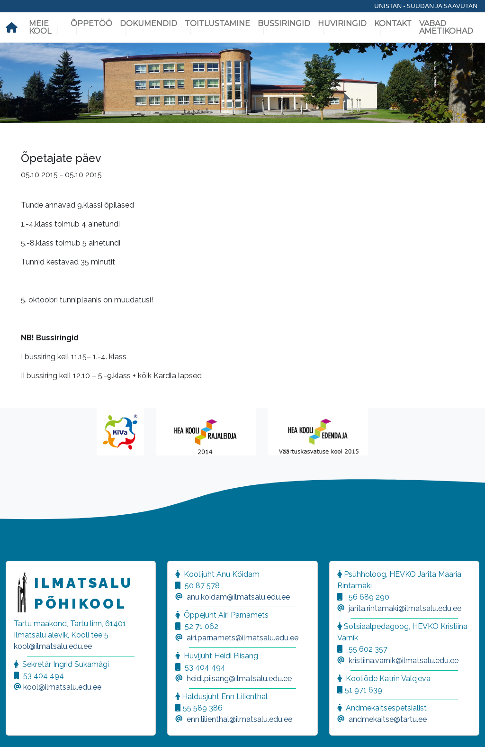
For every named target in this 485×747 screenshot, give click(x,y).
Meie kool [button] (40, 27)
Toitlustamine (217, 23)
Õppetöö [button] (91, 23)
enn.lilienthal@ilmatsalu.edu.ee (239, 719)
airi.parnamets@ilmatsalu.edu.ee (242, 637)
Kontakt (393, 23)
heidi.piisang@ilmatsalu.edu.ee (239, 678)
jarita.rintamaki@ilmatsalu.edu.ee (405, 608)
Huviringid (342, 23)
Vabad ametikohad (446, 27)
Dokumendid (148, 23)
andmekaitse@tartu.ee (388, 719)
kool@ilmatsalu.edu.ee (53, 646)
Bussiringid (284, 23)
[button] (19, 728)
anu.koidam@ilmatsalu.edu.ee (238, 596)
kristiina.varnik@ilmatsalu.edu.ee (403, 660)
